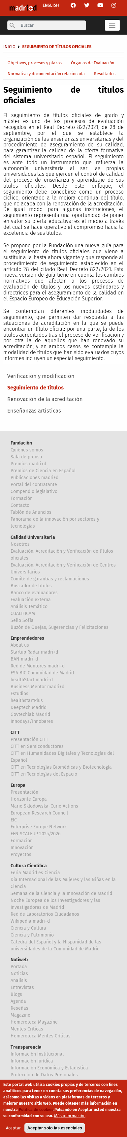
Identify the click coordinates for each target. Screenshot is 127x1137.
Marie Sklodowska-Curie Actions (44, 806)
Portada (19, 966)
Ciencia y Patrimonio (32, 935)
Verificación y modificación (41, 376)
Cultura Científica (29, 866)
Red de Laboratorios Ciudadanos (45, 914)
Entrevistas (22, 987)
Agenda (18, 1001)
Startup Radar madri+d (34, 652)
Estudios (19, 693)
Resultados (104, 73)
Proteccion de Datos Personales (44, 1075)
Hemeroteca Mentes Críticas (41, 1036)
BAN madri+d (24, 659)
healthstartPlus (27, 700)
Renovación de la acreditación (45, 399)
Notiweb (19, 960)
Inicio (9, 46)
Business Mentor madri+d (37, 687)
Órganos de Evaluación (92, 62)
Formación (22, 498)
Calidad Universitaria (33, 537)
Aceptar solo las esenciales (54, 1130)
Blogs (16, 994)
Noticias (19, 973)
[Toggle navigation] (112, 25)
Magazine (20, 1015)
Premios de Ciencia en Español (43, 471)
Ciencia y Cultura (28, 928)
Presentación (24, 792)
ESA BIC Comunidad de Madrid (42, 673)
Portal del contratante (34, 484)
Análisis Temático (29, 606)
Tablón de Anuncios (31, 512)
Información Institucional (37, 1054)
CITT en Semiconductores (37, 746)
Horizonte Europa (29, 799)
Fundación (21, 443)
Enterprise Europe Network (39, 827)
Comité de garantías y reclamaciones (50, 579)
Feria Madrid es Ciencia (35, 873)
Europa (18, 785)
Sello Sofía (22, 620)
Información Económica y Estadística (49, 1068)
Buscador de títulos (31, 586)
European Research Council (39, 813)
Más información (69, 1118)
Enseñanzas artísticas (34, 411)
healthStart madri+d (32, 680)
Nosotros (20, 544)
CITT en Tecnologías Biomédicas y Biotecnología (61, 767)
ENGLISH (51, 5)
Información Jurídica (32, 1061)
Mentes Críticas (27, 1029)
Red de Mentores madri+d (38, 666)
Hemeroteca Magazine (34, 1022)
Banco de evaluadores (34, 593)
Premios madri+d (28, 464)
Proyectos (21, 854)
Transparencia (26, 1047)
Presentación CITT (29, 739)
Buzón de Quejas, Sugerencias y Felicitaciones (60, 627)
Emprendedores (27, 638)
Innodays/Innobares (32, 721)
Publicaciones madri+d (34, 477)
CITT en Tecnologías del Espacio (44, 774)
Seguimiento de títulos (35, 387)
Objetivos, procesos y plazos (35, 62)
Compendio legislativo (34, 491)
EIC (14, 820)
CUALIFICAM (23, 613)
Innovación (22, 847)
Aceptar (13, 1130)
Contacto (20, 505)
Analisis (19, 980)
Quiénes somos (27, 450)
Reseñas (19, 1008)
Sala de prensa (26, 457)
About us (20, 645)
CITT (15, 732)
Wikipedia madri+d (30, 921)
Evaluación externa (31, 599)
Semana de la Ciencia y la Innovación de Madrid (61, 893)
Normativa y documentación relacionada (46, 73)
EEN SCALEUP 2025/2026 (35, 834)
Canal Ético (22, 1082)
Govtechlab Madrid (30, 714)
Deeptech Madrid (29, 707)
